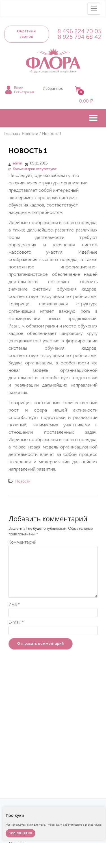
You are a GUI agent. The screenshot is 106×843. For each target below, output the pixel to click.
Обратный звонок (26, 34)
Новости (23, 481)
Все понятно (20, 833)
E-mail (16, 622)
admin (17, 163)
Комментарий (22, 542)
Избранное (53, 88)
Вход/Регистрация (24, 90)
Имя (14, 604)
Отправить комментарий (40, 644)
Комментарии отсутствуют (32, 169)
